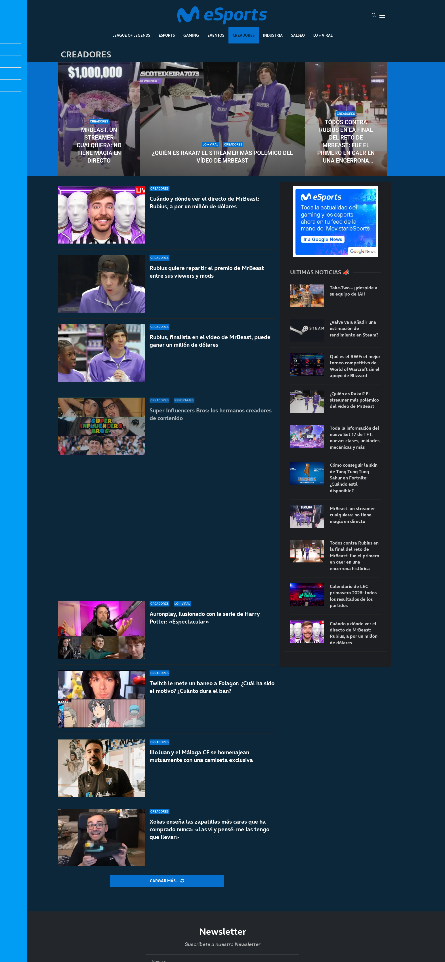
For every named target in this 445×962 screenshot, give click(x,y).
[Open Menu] (382, 15)
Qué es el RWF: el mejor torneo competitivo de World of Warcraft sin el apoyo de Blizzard (355, 366)
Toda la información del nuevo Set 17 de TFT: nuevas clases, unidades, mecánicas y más (355, 437)
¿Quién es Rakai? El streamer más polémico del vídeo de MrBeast (222, 156)
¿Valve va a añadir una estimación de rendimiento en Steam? (354, 328)
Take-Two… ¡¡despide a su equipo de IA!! (353, 290)
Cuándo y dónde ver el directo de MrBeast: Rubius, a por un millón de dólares (204, 213)
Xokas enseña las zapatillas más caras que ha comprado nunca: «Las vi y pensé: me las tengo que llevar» (209, 829)
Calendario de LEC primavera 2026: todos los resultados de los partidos (353, 595)
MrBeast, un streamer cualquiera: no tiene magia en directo (99, 145)
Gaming (191, 35)
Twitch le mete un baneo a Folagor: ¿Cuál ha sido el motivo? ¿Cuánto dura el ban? (212, 691)
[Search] (374, 15)
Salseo (298, 35)
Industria (273, 35)
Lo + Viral (323, 35)
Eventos (215, 35)
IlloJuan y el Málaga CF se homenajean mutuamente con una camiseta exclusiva (201, 756)
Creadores (244, 35)
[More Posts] (167, 881)
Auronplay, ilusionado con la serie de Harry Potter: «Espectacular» (205, 620)
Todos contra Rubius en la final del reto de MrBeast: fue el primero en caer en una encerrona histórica (346, 142)
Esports (167, 35)
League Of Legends (131, 35)
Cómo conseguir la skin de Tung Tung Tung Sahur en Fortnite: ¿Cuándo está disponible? (353, 478)
